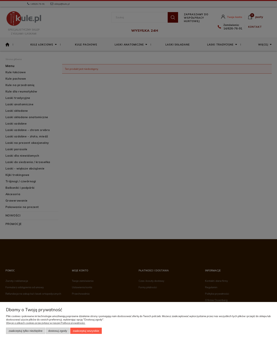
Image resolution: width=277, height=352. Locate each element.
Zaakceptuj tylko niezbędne (25, 330)
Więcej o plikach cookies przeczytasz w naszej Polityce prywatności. (45, 322)
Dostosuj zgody (57, 330)
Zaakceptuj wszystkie (86, 330)
